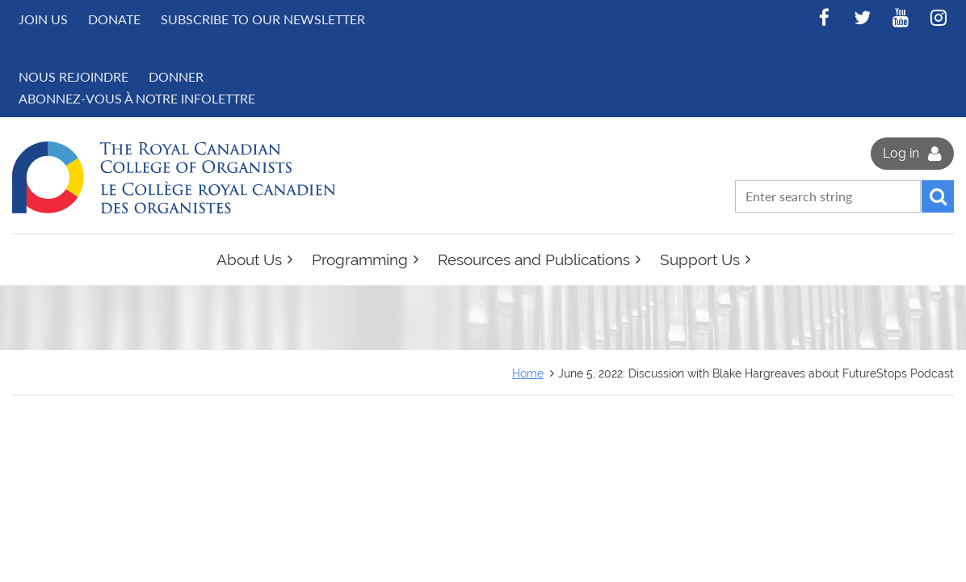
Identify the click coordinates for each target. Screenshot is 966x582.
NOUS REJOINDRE (73, 76)
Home (528, 373)
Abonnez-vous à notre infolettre (137, 98)
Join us (43, 19)
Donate (114, 19)
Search (938, 196)
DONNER (176, 76)
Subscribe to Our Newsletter (263, 19)
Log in (901, 153)
